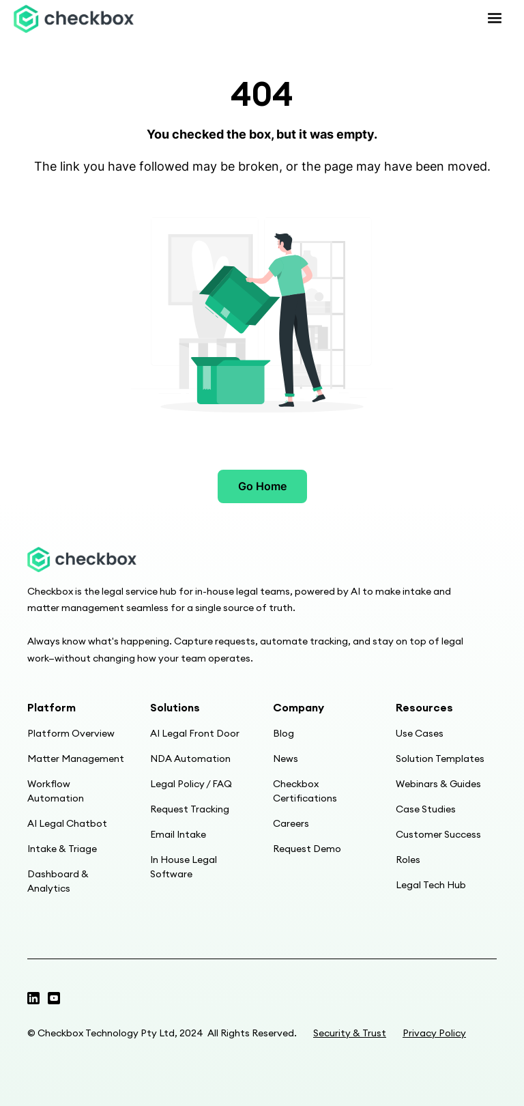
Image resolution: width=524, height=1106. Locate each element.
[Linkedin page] (54, 998)
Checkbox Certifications (305, 791)
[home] (74, 19)
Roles (408, 859)
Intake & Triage (62, 848)
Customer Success (438, 834)
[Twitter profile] (33, 998)
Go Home (262, 486)
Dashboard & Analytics (58, 881)
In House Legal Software (183, 866)
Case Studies (426, 809)
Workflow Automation (55, 791)
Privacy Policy (434, 1033)
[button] (494, 18)
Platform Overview (71, 733)
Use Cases (419, 733)
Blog (283, 733)
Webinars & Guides (438, 784)
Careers (291, 823)
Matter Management (75, 758)
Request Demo (307, 848)
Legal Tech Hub (431, 885)
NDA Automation (190, 758)
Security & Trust (349, 1033)
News (285, 758)
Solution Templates (440, 758)
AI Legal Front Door (194, 733)
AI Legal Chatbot (67, 823)
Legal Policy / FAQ (191, 784)
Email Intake (178, 834)
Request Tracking (189, 809)
